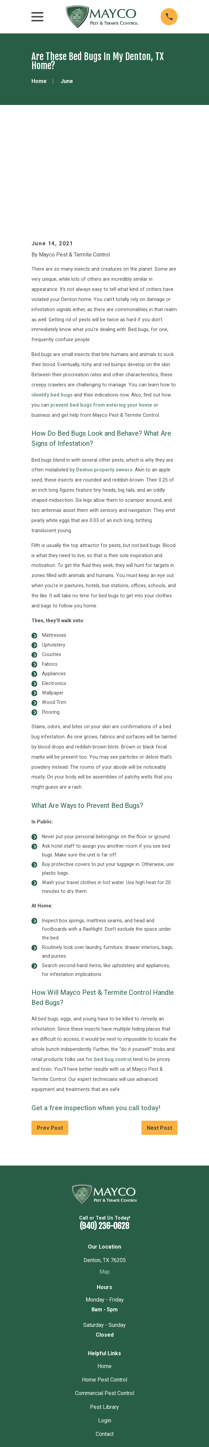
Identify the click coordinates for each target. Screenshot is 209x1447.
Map (104, 1175)
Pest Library (104, 1310)
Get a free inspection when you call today (95, 1011)
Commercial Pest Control (104, 1296)
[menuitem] (72, 1423)
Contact (105, 1337)
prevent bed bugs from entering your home (101, 308)
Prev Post (50, 1031)
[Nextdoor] (110, 1368)
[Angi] (121, 1368)
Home (104, 1269)
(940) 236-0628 (104, 1129)
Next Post (159, 1031)
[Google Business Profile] (87, 1368)
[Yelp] (98, 1368)
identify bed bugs (52, 298)
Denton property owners (104, 373)
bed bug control (113, 962)
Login (104, 1323)
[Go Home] (39, 81)
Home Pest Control (104, 1283)
